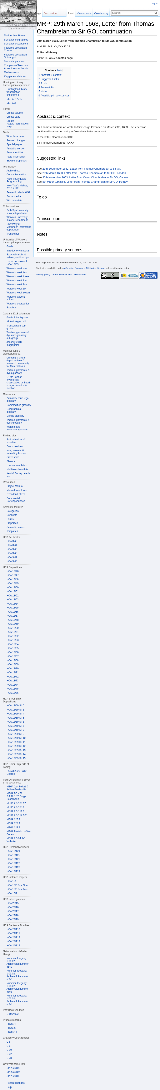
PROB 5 (11, 1027)
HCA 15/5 (11, 881)
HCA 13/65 (12, 648)
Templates (12, 531)
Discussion (50, 13)
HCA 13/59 (12, 623)
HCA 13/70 (12, 668)
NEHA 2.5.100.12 (16, 803)
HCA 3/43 (11, 541)
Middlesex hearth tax (18, 469)
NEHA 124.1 (13, 823)
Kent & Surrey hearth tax (18, 475)
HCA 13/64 (12, 644)
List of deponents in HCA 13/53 (17, 263)
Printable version (15, 148)
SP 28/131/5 (13, 1076)
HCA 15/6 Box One (17, 885)
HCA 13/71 (12, 672)
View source (84, 13)
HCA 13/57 (12, 615)
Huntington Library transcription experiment (16, 92)
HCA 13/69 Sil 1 (15, 709)
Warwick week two (16, 272)
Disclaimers (80, 274)
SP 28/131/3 (13, 1068)
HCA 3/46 (11, 553)
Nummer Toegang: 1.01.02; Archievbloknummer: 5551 (17, 987)
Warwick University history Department (17, 219)
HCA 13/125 (13, 855)
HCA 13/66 (12, 652)
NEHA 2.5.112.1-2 (16, 815)
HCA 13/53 (12, 599)
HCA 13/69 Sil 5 (15, 717)
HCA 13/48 (12, 579)
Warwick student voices (15, 298)
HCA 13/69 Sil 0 (15, 705)
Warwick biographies (17, 303)
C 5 (8, 1041)
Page (38, 13)
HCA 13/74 (12, 684)
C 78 (9, 1058)
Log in (154, 3)
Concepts (11, 515)
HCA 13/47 (12, 575)
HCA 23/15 (12, 903)
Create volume (14, 112)
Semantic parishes (14, 61)
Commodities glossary (18, 405)
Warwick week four (16, 280)
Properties (12, 523)
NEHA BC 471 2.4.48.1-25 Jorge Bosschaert (16, 796)
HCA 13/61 (12, 632)
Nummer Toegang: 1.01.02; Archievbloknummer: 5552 (17, 1000)
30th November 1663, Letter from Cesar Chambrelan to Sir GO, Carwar (85, 177)
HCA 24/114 (13, 945)
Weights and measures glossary (17, 428)
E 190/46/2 (12, 1013)
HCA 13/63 (12, 640)
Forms (10, 519)
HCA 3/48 (11, 561)
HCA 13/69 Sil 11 (15, 742)
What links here (15, 136)
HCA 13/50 (12, 587)
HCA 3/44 (11, 545)
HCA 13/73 (12, 680)
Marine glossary (15, 415)
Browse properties (16, 160)
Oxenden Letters (15, 494)
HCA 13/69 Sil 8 (15, 729)
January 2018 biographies (14, 343)
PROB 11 (11, 1032)
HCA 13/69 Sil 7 (15, 725)
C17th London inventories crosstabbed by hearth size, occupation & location (18, 383)
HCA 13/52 (12, 595)
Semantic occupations (16, 43)
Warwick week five (16, 284)
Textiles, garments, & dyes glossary (18, 371)
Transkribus (12, 233)
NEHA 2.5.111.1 (15, 811)
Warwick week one (16, 268)
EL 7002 (11, 102)
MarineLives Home (14, 35)
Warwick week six (16, 288)
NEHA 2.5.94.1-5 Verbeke (15, 840)
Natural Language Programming (16, 180)
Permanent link (14, 152)
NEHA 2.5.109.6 (15, 807)
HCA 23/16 (12, 907)
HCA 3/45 (11, 549)
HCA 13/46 (12, 571)
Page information (15, 156)
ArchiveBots (13, 170)
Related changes (15, 140)
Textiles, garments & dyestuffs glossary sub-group (17, 335)
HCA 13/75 (12, 688)
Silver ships (12, 457)
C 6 (8, 1045)
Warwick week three (17, 276)
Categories (12, 511)
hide (59, 70)
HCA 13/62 (12, 636)
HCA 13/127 (13, 863)
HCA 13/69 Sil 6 (15, 721)
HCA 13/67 (12, 656)
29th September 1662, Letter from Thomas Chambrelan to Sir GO (81, 168)
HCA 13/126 (13, 859)
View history (101, 13)
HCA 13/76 (12, 692)
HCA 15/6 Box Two (17, 889)
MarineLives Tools (16, 490)
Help (9, 1087)
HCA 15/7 (11, 893)
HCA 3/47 (11, 557)
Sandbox (11, 307)
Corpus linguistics (16, 174)
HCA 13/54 (12, 603)
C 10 (9, 1049)
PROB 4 (11, 1023)
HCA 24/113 (13, 941)
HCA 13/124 (13, 851)
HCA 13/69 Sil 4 (15, 713)
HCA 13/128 (13, 867)
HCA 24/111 (13, 933)
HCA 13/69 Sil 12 (15, 746)
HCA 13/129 (13, 871)
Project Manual (14, 486)
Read (71, 13)
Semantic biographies (16, 39)
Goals (9, 246)
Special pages (14, 144)
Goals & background (17, 317)
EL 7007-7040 (14, 98)
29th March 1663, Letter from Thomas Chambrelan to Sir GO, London (84, 173)
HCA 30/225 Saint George (16, 772)
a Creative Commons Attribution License (84, 268)
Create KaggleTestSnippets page (17, 123)
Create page (13, 116)
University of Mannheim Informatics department (18, 227)
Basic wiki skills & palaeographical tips (17, 256)
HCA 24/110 (13, 929)
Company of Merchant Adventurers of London (16, 67)
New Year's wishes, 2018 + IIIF (17, 187)
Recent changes (15, 1082)
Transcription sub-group (16, 327)
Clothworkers (11, 72)
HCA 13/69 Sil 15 (15, 758)
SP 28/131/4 (13, 1071)
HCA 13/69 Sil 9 (15, 734)
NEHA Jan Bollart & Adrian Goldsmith (17, 788)
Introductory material (17, 250)
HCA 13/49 (12, 583)
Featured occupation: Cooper (16, 49)
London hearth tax (16, 465)
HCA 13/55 (12, 607)
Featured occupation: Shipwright (16, 56)
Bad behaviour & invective (15, 441)
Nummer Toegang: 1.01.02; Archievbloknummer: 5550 (17, 975)
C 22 (9, 1054)
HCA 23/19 (12, 919)
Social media (13, 196)
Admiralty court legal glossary (17, 400)
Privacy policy (43, 274)
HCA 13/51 (12, 591)
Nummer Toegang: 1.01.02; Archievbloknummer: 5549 (17, 962)
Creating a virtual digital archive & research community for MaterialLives (17, 362)
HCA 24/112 (13, 937)
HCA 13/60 (12, 628)
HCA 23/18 (12, 915)
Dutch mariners (14, 446)
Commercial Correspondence (15, 500)
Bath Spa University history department (17, 212)
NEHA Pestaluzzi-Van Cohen (18, 833)
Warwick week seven (18, 292)
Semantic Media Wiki (18, 192)
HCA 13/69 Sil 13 (15, 750)
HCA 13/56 (12, 611)
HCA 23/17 (12, 911)
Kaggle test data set (15, 76)
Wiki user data (14, 200)
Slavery (10, 461)
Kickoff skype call (16, 321)
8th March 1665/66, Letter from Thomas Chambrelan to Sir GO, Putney (85, 181)
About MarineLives (62, 274)
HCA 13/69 (12, 664)
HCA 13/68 (12, 660)
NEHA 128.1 (13, 827)
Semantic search (15, 527)
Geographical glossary (13, 410)
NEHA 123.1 (13, 819)
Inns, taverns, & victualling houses (16, 452)
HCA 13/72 (12, 676)
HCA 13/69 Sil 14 (15, 754)
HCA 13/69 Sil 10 (15, 738)
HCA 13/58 (12, 619)
